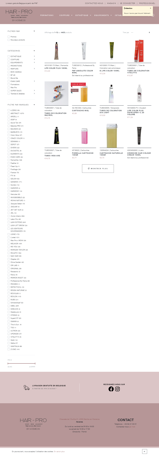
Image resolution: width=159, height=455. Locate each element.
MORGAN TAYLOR (19, 249)
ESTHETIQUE (16, 56)
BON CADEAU (16, 72)
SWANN (15, 321)
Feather (15, 163)
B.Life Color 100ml (109, 70)
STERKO (15, 315)
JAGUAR (15, 206)
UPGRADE (16, 333)
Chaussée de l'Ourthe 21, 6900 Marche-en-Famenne (79, 419)
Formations (15, 84)
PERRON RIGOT (18, 277)
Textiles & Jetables (18, 93)
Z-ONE (15, 349)
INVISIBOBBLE (18, 197)
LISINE (15, 234)
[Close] (150, 8)
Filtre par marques (18, 104)
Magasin (111, 3)
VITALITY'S (16, 337)
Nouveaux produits (18, 40)
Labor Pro (16, 219)
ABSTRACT (17, 113)
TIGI (13, 327)
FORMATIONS (47, 15)
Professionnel (147, 3)
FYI (13, 175)
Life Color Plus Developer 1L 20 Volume (135, 112)
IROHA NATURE (18, 200)
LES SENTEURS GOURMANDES (18, 229)
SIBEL (15, 305)
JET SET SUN (17, 209)
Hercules (15, 194)
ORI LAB (15, 265)
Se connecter (127, 3)
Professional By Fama (20, 281)
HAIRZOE (15, 188)
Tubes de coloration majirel (56, 114)
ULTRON (15, 330)
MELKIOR (16, 243)
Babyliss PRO (17, 126)
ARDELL (15, 116)
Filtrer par (14, 31)
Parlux (14, 274)
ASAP (14, 119)
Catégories (14, 50)
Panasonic (15, 271)
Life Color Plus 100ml (56, 68)
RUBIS (14, 299)
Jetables (120, 15)
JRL (13, 213)
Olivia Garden (17, 262)
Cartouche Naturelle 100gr (111, 154)
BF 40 (13, 75)
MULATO (16, 253)
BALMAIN (16, 129)
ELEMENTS (16, 153)
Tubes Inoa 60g (52, 155)
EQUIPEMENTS (17, 62)
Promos (13, 36)
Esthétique (82, 15)
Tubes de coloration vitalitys (138, 71)
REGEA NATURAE (19, 290)
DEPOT (15, 144)
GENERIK (16, 182)
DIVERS (15, 147)
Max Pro (14, 87)
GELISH (15, 178)
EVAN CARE (15, 81)
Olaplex (15, 259)
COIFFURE (64, 15)
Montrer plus (98, 168)
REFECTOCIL (17, 287)
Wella (14, 343)
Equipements (101, 15)
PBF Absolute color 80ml (82, 71)
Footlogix (16, 169)
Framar (15, 172)
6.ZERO (15, 110)
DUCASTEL (16, 150)
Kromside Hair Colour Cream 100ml (139, 154)
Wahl (14, 340)
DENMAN (15, 141)
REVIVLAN (16, 293)
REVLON (16, 296)
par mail (132, 426)
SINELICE (15, 309)
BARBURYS (16, 132)
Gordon (15, 185)
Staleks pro (16, 312)
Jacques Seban (18, 203)
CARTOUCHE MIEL (80, 110)
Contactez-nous (94, 3)
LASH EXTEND (18, 222)
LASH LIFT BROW (19, 225)
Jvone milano (18, 216)
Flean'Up (15, 166)
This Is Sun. (16, 324)
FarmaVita (16, 160)
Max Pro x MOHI (18, 240)
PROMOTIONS (16, 65)
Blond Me (14, 78)
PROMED (15, 284)
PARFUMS (14, 68)
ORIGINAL (16, 268)
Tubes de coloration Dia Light (111, 111)
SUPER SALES (16, 90)
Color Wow (16, 135)
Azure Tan (16, 122)
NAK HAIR (16, 256)
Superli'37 (16, 318)
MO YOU (15, 246)
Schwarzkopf (17, 302)
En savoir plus (59, 451)
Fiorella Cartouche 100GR (83, 154)
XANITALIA (16, 346)
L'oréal (15, 237)
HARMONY (16, 191)
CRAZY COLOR (18, 138)
